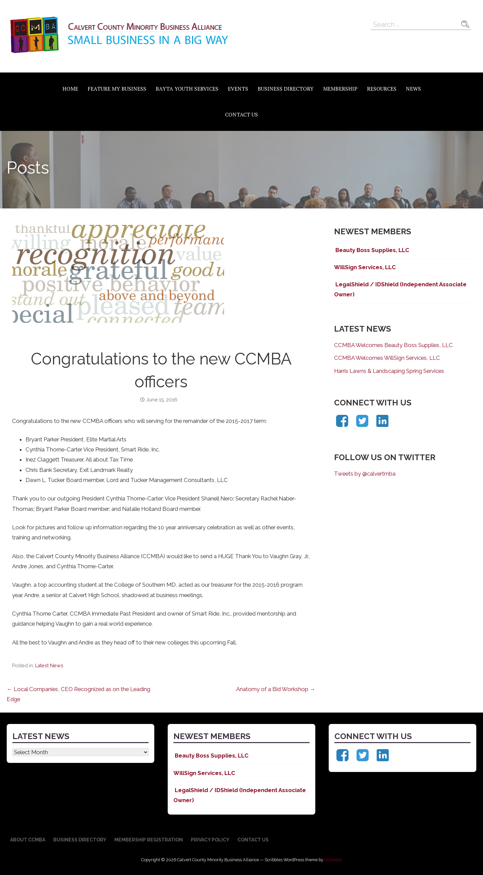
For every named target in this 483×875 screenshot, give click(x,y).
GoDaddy (333, 859)
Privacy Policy (210, 839)
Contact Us (241, 114)
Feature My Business (117, 88)
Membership (340, 88)
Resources (381, 88)
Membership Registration (148, 839)
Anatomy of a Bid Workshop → (275, 689)
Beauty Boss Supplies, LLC (371, 250)
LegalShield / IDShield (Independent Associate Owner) (400, 289)
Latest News (49, 665)
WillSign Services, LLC (365, 267)
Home (70, 88)
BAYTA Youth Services (187, 88)
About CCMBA (27, 839)
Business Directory (286, 88)
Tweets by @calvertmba (364, 473)
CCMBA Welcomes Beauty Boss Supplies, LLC (393, 345)
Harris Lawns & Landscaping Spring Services (389, 371)
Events (238, 88)
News (413, 88)
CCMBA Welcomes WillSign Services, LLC (387, 357)
